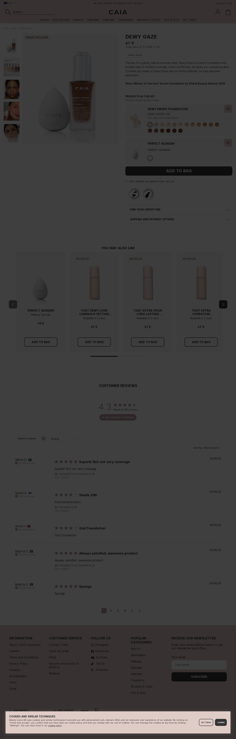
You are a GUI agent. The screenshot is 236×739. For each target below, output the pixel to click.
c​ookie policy (55, 725)
